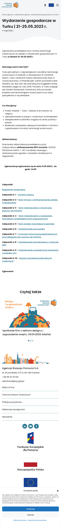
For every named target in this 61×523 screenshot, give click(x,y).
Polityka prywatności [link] (20, 520)
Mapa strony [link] (8, 387)
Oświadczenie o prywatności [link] (37, 520)
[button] (58, 491)
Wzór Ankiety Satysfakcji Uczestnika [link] (36, 224)
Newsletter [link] (7, 416)
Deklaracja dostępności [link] (13, 409)
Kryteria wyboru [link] (26, 194)
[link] (10, 5)
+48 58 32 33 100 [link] (10, 377)
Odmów (30, 515)
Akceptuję (30, 509)
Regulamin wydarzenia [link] (13, 189)
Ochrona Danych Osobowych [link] (16, 394)
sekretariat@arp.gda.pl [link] (13, 381)
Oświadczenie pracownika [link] (31, 229)
